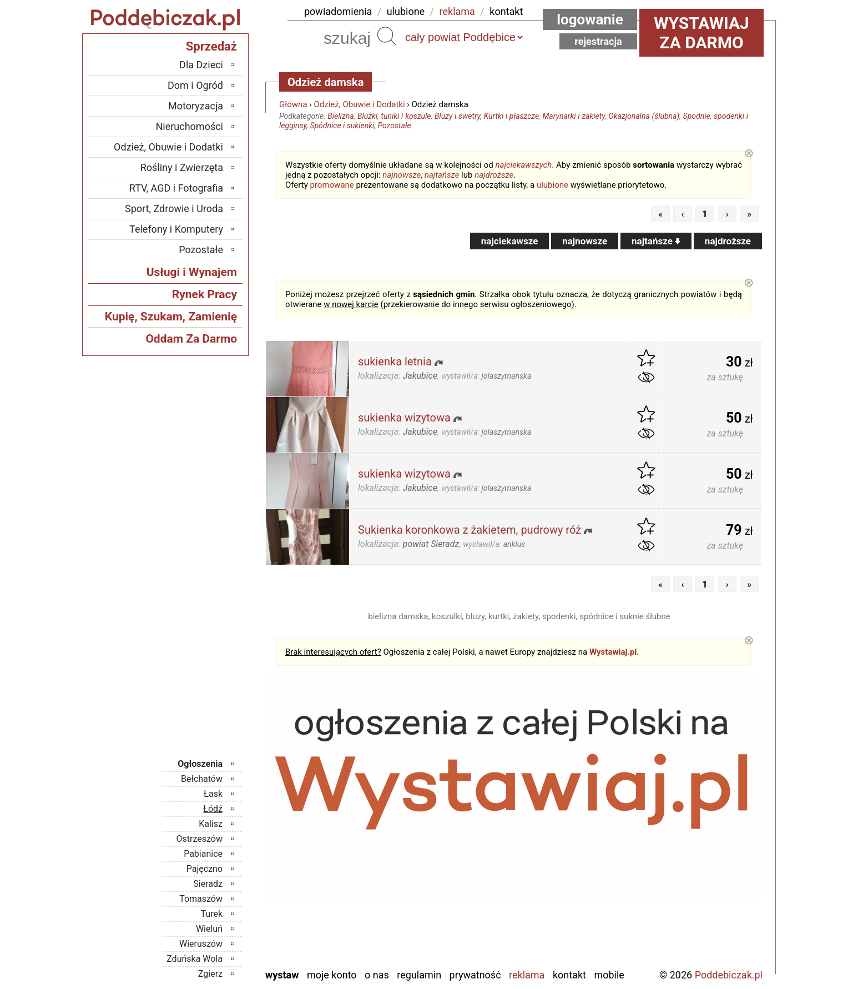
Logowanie (590, 19)
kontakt (506, 11)
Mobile (609, 975)
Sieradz (208, 883)
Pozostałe (394, 125)
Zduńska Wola (194, 958)
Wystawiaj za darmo (701, 32)
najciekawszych (524, 165)
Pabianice (203, 854)
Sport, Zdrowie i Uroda (174, 208)
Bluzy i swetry (457, 116)
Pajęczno (204, 869)
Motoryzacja (195, 106)
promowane (332, 185)
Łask (213, 794)
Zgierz (210, 973)
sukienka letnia (395, 361)
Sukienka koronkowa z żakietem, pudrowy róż (469, 529)
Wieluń (209, 928)
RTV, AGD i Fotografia (176, 188)
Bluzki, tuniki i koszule (394, 116)
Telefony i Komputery (176, 229)
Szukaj (386, 36)
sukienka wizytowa (404, 417)
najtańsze (442, 175)
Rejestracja (598, 41)
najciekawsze (509, 241)
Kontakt (569, 975)
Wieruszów (201, 943)
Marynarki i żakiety (574, 116)
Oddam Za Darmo (191, 338)
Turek (212, 913)
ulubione (406, 11)
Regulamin (419, 975)
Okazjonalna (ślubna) (643, 116)
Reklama (526, 975)
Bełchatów (202, 779)
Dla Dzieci (201, 65)
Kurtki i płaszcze (511, 116)
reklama (457, 11)
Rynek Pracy (204, 294)
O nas (377, 975)
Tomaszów (201, 898)
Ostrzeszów (199, 839)
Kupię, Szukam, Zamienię (171, 316)
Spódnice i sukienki (342, 125)
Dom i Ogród (195, 85)
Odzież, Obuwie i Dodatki (359, 104)
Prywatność (475, 975)
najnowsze (401, 175)
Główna (293, 104)
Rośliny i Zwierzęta (181, 167)
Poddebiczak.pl (729, 975)
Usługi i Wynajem (192, 272)
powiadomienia (338, 11)
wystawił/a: (486, 375)
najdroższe (494, 175)
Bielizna (340, 116)
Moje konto (332, 975)
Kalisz (211, 824)
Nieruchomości (189, 126)
